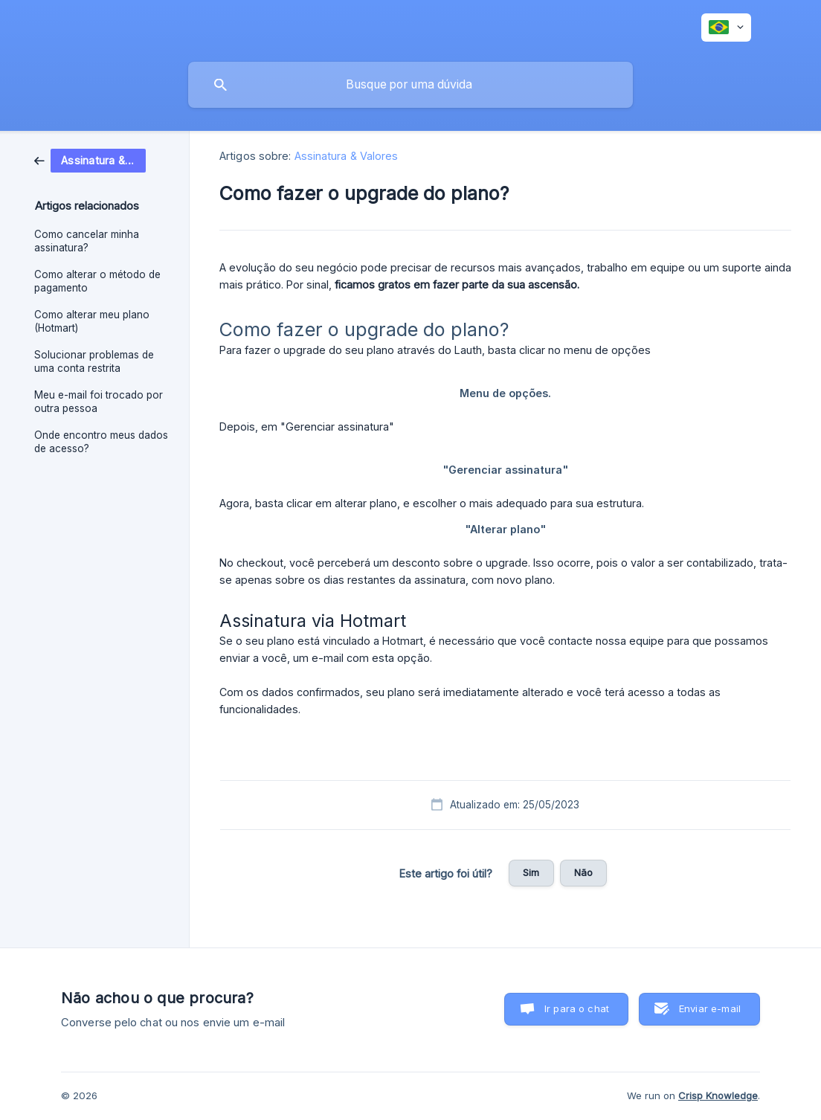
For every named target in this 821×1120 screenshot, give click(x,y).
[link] (90, 159)
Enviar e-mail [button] (710, 1008)
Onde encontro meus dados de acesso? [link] (101, 441)
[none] (726, 27)
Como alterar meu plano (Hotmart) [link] (91, 321)
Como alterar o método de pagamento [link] (97, 281)
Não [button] (583, 872)
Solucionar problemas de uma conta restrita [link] (94, 361)
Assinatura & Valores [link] (346, 155)
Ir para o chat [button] (576, 1008)
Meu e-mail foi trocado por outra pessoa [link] (98, 401)
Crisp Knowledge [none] (718, 1095)
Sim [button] (531, 872)
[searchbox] (410, 85)
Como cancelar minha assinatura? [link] (86, 241)
